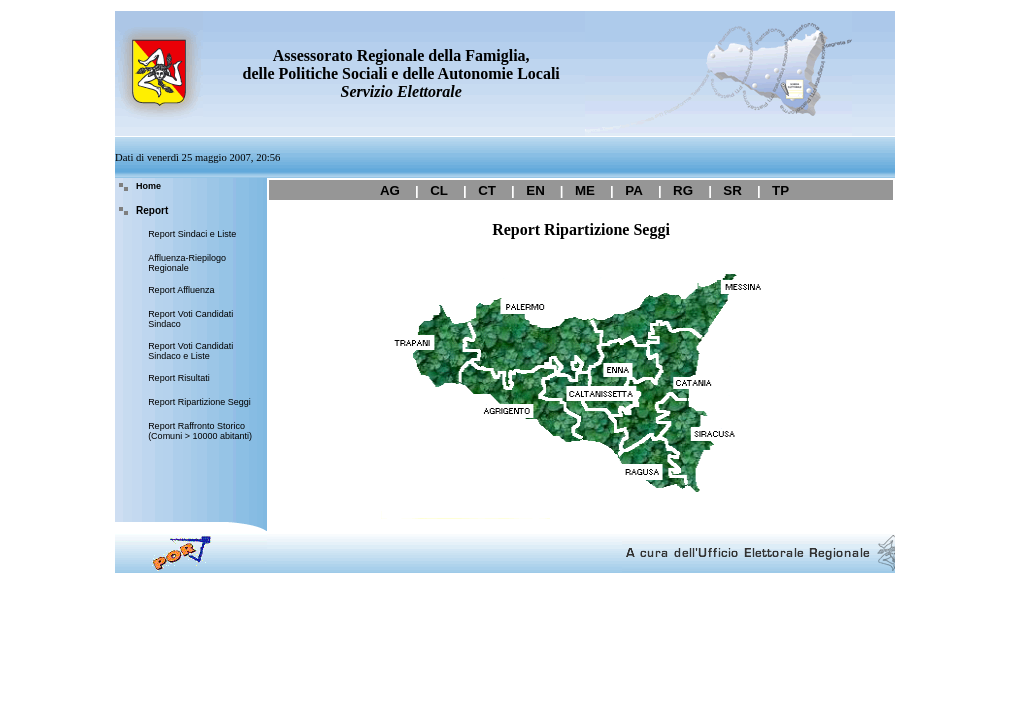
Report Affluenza (181, 290)
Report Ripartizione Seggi (199, 402)
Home (148, 186)
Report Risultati (179, 378)
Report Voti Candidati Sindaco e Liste (190, 351)
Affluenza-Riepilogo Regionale (187, 263)
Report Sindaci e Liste (192, 234)
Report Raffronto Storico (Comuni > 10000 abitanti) (200, 431)
